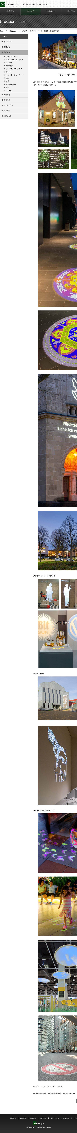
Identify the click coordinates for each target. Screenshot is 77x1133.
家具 (7, 81)
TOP (1, 31)
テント (8, 72)
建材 (7, 87)
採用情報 (7, 111)
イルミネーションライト (14, 59)
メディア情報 (8, 105)
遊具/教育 (9, 66)
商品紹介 (13, 31)
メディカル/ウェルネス (14, 69)
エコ (7, 78)
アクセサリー (70, 1094)
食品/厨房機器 (11, 84)
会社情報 (7, 100)
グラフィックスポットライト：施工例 (49, 1086)
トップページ (8, 42)
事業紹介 (7, 47)
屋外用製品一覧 (56, 1094)
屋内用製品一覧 (41, 1094)
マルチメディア (11, 56)
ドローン (9, 90)
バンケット (10, 63)
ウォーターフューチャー (14, 75)
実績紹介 (7, 95)
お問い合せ (8, 116)
